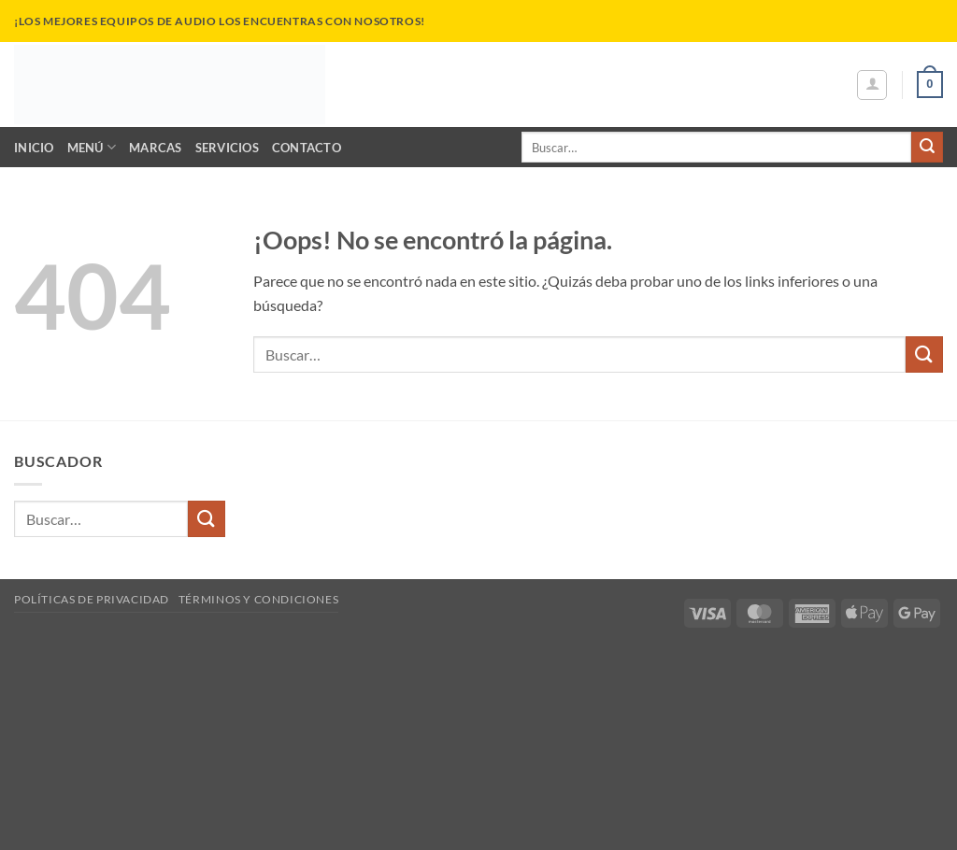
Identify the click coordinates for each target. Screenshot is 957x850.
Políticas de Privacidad (91, 599)
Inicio (34, 147)
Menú (91, 147)
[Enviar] (927, 147)
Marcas (155, 147)
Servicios (227, 147)
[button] (872, 85)
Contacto (306, 147)
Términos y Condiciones (258, 599)
